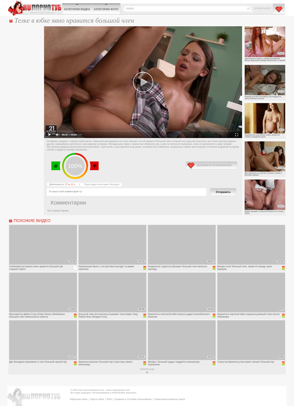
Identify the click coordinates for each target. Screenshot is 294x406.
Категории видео (77, 9)
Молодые (114, 184)
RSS (109, 399)
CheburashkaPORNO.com (35, 8)
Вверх (286, 380)
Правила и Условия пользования (133, 399)
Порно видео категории (96, 184)
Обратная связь (79, 399)
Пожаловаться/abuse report (169, 399)
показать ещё (147, 369)
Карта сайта (97, 399)
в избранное (211, 165)
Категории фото (106, 9)
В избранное (262, 8)
